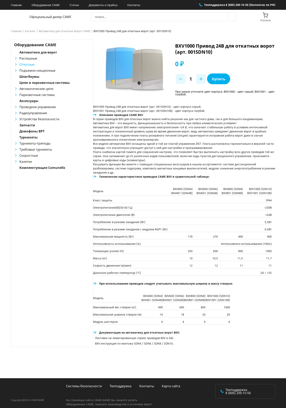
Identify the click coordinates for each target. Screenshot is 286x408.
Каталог (30, 31)
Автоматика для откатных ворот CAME (64, 31)
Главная (16, 5)
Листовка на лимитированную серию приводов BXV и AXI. (122, 334)
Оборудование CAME (46, 5)
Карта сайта (171, 382)
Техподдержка (120, 382)
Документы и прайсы (103, 5)
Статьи (74, 5)
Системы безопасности (84, 382)
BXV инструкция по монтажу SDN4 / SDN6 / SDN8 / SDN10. (122, 339)
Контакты (133, 5)
